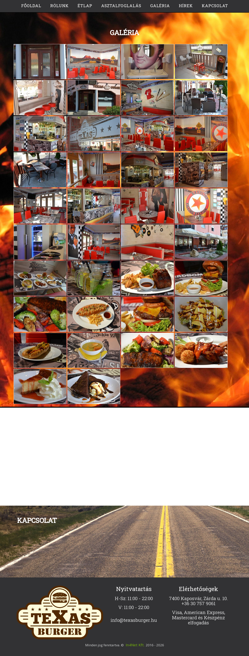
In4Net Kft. (135, 644)
